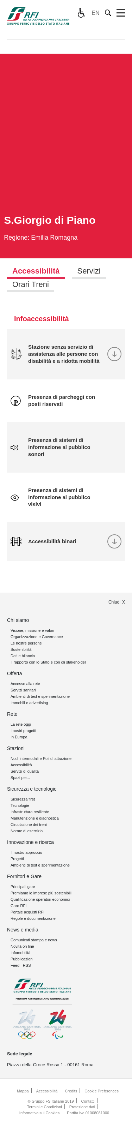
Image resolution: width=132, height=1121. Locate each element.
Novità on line (22, 946)
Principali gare (23, 887)
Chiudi (114, 602)
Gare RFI (18, 906)
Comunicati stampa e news (34, 940)
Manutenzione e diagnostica (35, 818)
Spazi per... (20, 777)
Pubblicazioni (22, 959)
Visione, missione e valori (32, 630)
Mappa (23, 1091)
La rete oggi (21, 724)
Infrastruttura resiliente (30, 812)
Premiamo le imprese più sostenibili (41, 893)
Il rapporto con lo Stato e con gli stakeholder (48, 662)
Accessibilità (21, 765)
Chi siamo (18, 620)
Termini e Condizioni (44, 1107)
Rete (12, 714)
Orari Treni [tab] (30, 284)
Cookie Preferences (101, 1091)
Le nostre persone (26, 643)
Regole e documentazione (33, 918)
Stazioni (16, 748)
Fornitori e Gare (24, 876)
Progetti (17, 859)
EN (95, 13)
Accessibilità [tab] (36, 270)
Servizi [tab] (89, 270)
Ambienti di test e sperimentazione (40, 696)
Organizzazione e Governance (37, 637)
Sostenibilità (21, 649)
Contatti (88, 1101)
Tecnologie (20, 805)
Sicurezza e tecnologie (32, 789)
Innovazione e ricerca (30, 842)
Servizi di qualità (25, 771)
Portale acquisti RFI (27, 912)
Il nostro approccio (26, 852)
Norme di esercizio (27, 831)
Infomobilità (20, 953)
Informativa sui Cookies (39, 1113)
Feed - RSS (21, 965)
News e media (22, 930)
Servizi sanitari (23, 690)
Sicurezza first (23, 799)
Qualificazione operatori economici (40, 899)
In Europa (19, 737)
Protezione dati (82, 1107)
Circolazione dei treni (29, 824)
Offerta (14, 673)
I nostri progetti (23, 731)
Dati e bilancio (23, 656)
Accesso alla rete (25, 684)
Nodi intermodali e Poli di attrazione (41, 758)
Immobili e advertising (29, 703)
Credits (71, 1091)
